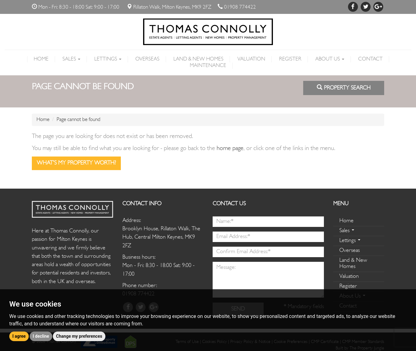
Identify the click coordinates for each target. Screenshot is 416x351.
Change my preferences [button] (79, 336)
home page (230, 148)
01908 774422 (240, 7)
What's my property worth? (76, 163)
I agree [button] (19, 336)
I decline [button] (41, 336)
